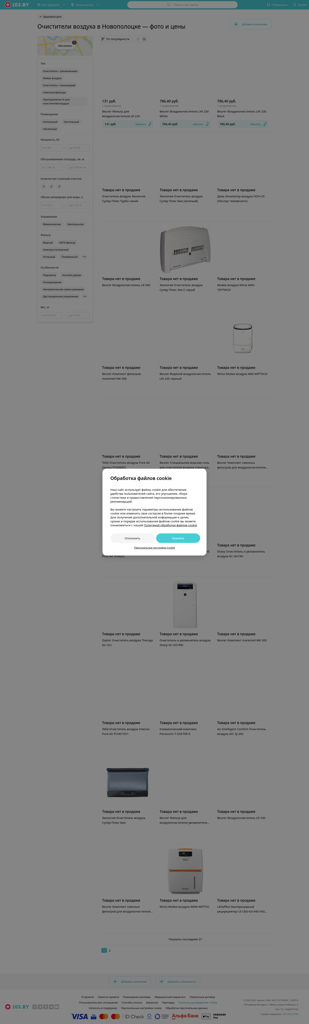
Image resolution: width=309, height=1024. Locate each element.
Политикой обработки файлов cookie (170, 525)
